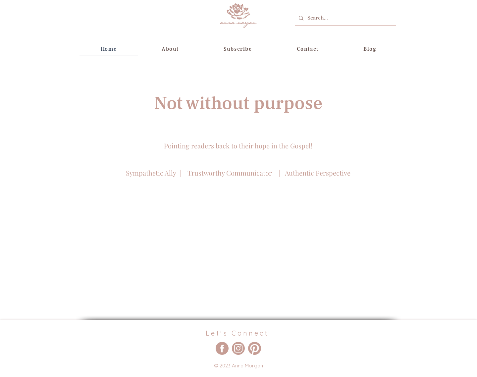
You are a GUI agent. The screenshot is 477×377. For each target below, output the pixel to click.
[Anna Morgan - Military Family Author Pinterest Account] (254, 348)
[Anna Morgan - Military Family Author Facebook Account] (222, 348)
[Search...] (344, 18)
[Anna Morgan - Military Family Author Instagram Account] (238, 348)
